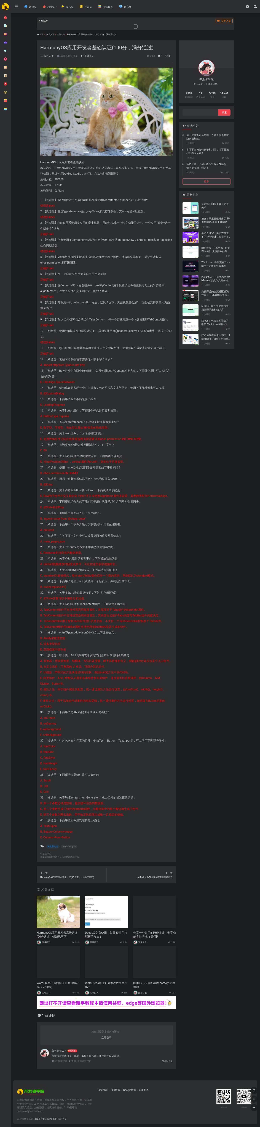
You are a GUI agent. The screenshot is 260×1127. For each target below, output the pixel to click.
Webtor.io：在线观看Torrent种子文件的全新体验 (215, 264)
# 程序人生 (53, 846)
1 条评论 (48, 1015)
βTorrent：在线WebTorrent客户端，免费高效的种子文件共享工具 (215, 249)
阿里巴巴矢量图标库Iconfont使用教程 (154, 985)
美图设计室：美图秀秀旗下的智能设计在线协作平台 (215, 235)
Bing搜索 (103, 1090)
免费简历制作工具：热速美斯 (215, 206)
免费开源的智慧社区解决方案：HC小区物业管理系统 (215, 293)
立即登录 (106, 1037)
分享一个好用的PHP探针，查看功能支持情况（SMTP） (154, 934)
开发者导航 (39, 1119)
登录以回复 (167, 1061)
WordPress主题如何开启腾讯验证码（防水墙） (58, 985)
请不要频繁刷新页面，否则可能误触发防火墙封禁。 (207, 137)
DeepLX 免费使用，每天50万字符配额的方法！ (106, 934)
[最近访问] (247, 6)
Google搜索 (129, 1090)
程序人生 (61, 34)
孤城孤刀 (87, 56)
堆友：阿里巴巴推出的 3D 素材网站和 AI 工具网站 (215, 220)
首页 (41, 34)
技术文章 (50, 34)
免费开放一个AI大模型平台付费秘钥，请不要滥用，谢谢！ (207, 166)
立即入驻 (224, 20)
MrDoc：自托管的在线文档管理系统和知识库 (215, 308)
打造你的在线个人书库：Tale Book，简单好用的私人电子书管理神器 (215, 337)
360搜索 (115, 1090)
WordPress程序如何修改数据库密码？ (106, 985)
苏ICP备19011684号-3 (55, 1119)
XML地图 (144, 1090)
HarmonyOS (48, 162)
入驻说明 (43, 20)
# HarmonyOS (69, 846)
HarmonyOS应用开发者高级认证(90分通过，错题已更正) (57, 934)
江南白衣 (142, 942)
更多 (206, 181)
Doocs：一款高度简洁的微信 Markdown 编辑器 (214, 322)
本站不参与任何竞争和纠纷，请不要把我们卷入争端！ (207, 151)
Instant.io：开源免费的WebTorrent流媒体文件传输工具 (215, 278)
